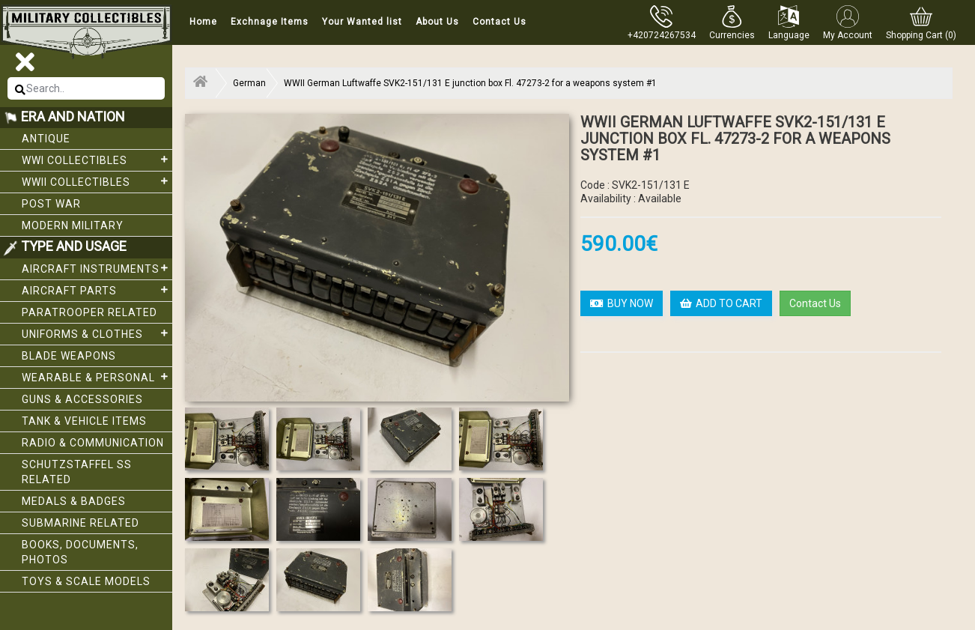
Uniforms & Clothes (97, 333)
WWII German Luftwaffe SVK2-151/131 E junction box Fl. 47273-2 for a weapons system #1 (470, 83)
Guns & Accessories (82, 399)
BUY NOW (621, 303)
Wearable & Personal (97, 377)
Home (203, 21)
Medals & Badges (74, 501)
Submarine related (80, 523)
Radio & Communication (93, 443)
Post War (51, 204)
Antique (46, 139)
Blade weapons (69, 356)
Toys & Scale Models (86, 581)
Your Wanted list (362, 21)
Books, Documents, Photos (80, 552)
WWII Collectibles (97, 181)
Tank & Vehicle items (84, 421)
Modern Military (73, 225)
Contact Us (499, 21)
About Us (437, 21)
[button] (732, 22)
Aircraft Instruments (97, 268)
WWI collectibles (97, 159)
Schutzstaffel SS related (77, 471)
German (249, 83)
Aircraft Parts (97, 290)
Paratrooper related (89, 312)
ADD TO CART (721, 303)
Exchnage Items (270, 21)
